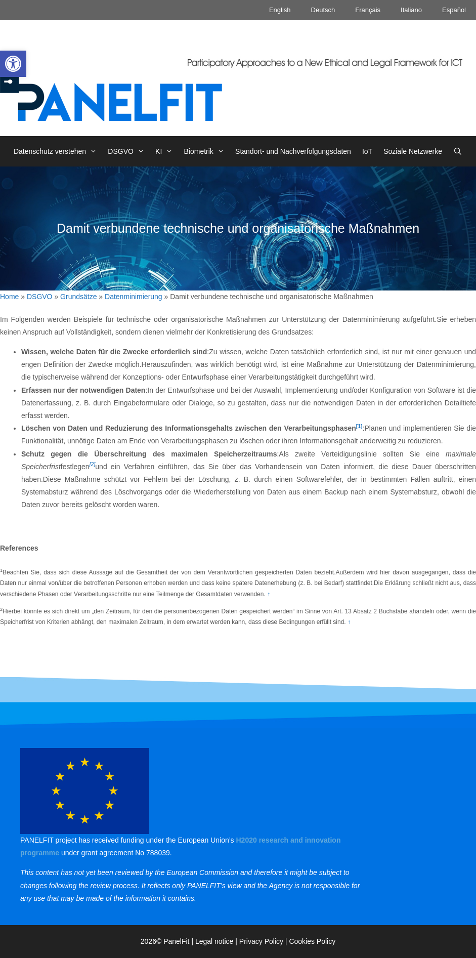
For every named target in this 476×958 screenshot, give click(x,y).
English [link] (280, 10)
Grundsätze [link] (78, 297)
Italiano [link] (411, 10)
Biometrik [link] (207, 151)
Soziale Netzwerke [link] (412, 151)
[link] (13, 64)
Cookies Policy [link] (312, 941)
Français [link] (367, 10)
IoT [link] (367, 151)
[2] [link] (93, 464)
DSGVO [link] (129, 151)
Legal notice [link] (214, 941)
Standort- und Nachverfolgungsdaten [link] (293, 151)
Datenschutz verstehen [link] (58, 151)
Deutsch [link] (323, 10)
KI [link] (166, 151)
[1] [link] (359, 426)
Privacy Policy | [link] (264, 941)
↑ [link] (268, 594)
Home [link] (9, 297)
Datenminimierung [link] (133, 297)
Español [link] (454, 10)
